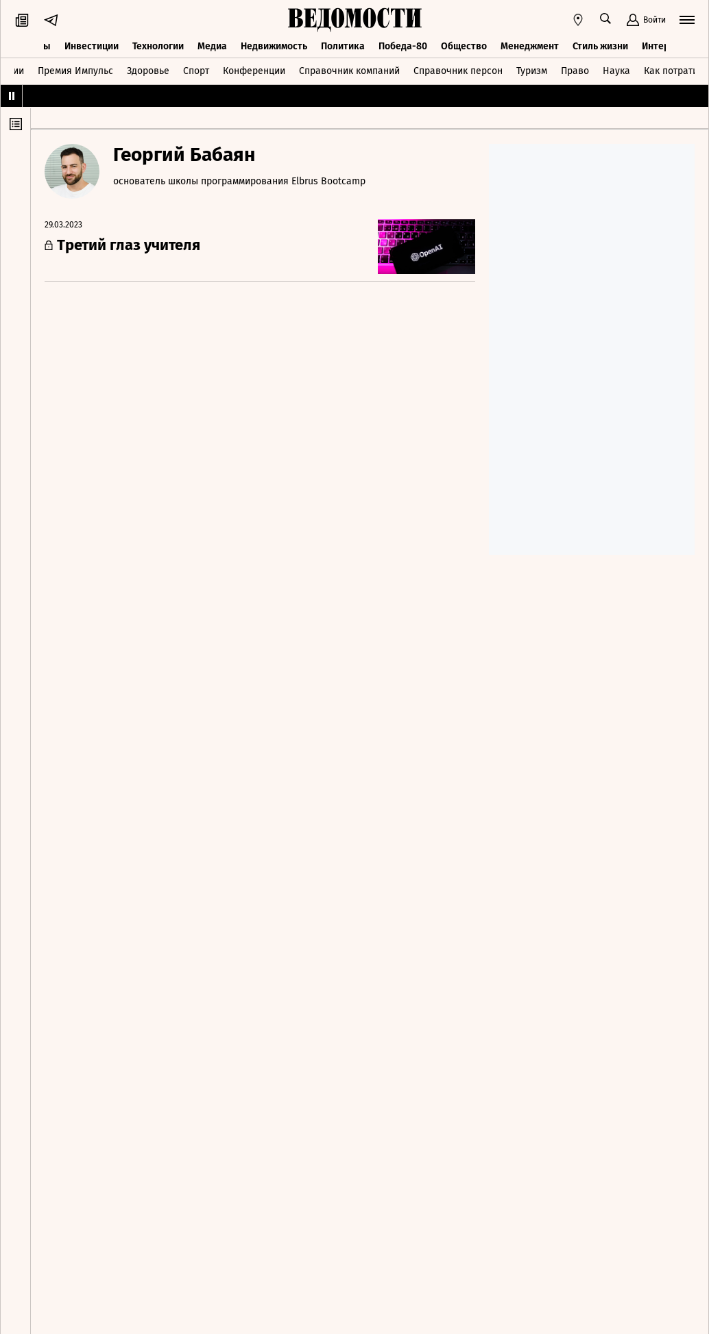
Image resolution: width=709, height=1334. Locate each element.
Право (575, 71)
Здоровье (148, 71)
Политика (343, 46)
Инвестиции (91, 46)
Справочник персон (458, 71)
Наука (616, 71)
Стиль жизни (600, 46)
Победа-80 (402, 46)
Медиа (212, 46)
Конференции (254, 71)
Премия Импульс (75, 71)
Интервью (664, 46)
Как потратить (675, 71)
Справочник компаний (349, 71)
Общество (464, 46)
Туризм (531, 71)
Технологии (158, 46)
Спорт (196, 71)
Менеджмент (530, 46)
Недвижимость (274, 46)
